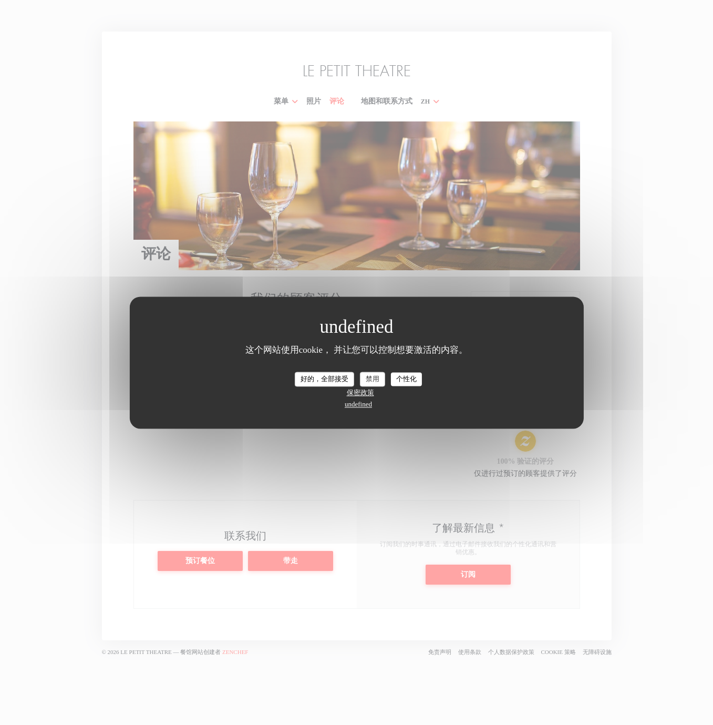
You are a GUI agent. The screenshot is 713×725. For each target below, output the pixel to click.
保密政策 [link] (360, 392)
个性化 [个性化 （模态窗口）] (406, 379)
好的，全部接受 (324, 379)
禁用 (372, 379)
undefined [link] (358, 404)
